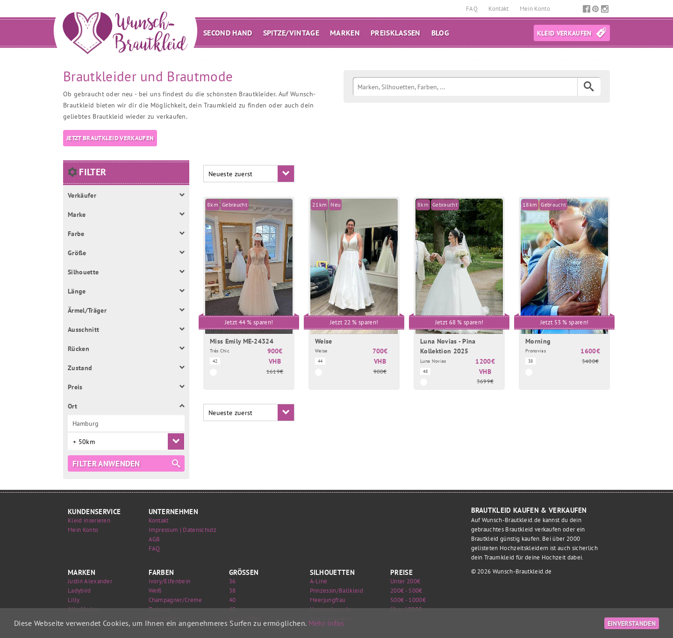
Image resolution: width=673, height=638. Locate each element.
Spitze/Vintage (291, 32)
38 (232, 591)
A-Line (319, 581)
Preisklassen (396, 32)
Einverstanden (632, 623)
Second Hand (227, 32)
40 (232, 600)
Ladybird (79, 591)
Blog (440, 32)
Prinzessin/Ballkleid (336, 591)
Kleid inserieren (89, 520)
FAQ (472, 9)
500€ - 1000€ (408, 600)
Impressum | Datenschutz (182, 530)
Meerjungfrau (328, 600)
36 (232, 581)
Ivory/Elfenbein (170, 581)
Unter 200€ (405, 581)
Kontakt (499, 9)
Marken (345, 32)
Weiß (155, 591)
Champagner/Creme (175, 600)
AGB (154, 539)
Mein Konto (535, 9)
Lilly (74, 600)
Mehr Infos (326, 623)
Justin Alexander (90, 581)
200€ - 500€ (406, 591)
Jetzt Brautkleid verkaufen (110, 138)
